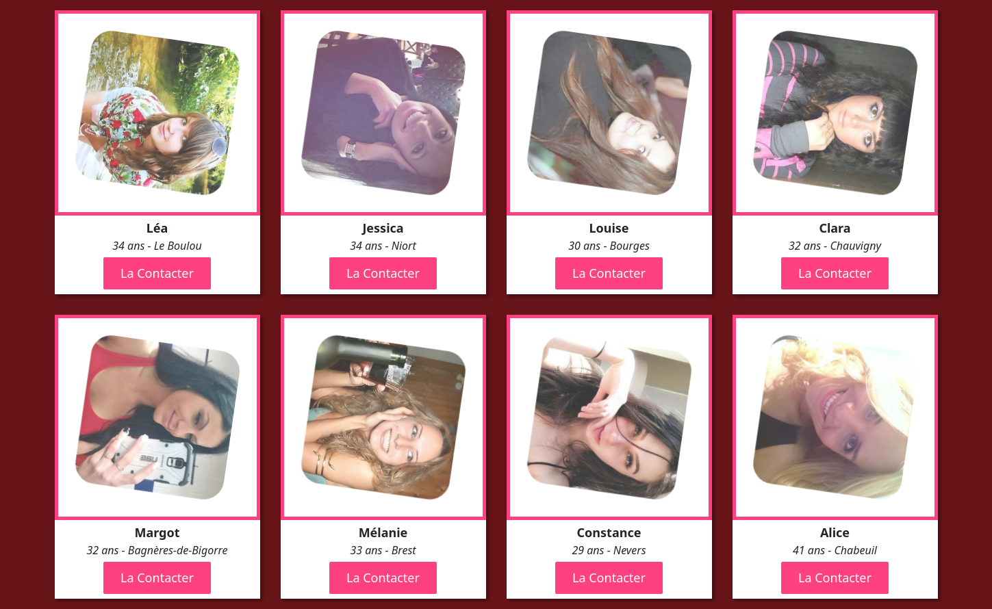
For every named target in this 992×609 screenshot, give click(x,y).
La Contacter (157, 273)
